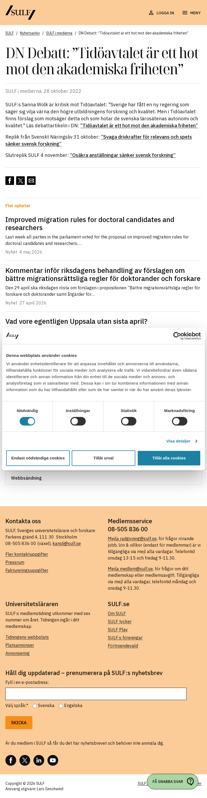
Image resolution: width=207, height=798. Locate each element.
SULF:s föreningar (125, 637)
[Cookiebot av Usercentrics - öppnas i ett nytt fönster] (177, 336)
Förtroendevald (123, 645)
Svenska (46, 705)
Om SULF (117, 613)
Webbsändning (26, 478)
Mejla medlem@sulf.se (130, 568)
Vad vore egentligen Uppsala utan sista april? (76, 321)
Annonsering (17, 653)
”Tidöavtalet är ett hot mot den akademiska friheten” (139, 125)
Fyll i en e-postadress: (27, 682)
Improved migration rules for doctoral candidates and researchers (89, 223)
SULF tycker (120, 621)
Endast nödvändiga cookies (38, 458)
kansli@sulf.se (67, 543)
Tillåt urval (104, 458)
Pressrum (14, 562)
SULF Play (118, 629)
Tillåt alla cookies (169, 458)
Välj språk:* (16, 705)
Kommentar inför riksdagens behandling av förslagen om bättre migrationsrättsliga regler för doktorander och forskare (103, 274)
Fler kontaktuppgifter (26, 554)
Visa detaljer (178, 441)
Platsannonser (19, 645)
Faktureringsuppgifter (26, 570)
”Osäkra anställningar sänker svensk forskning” (122, 155)
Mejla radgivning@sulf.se (132, 538)
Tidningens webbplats (27, 637)
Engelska (73, 705)
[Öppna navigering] (191, 13)
